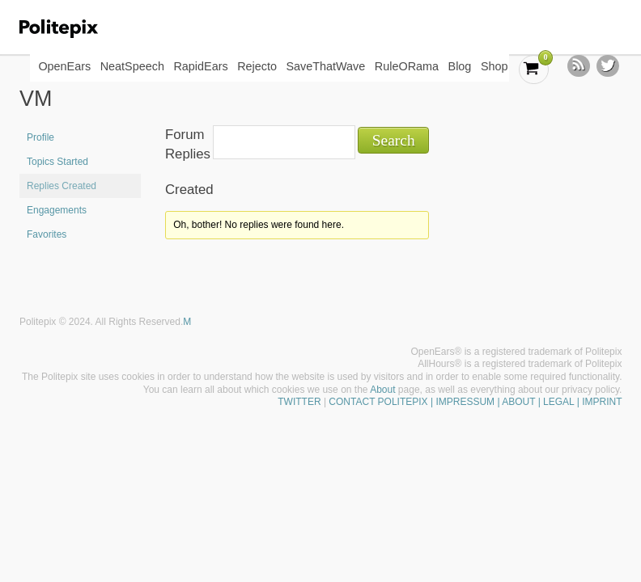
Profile (40, 137)
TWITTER (299, 401)
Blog (460, 66)
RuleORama (407, 66)
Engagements (57, 210)
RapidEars (200, 66)
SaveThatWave (325, 66)
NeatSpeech (132, 66)
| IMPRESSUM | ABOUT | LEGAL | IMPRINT (525, 401)
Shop (494, 66)
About (382, 389)
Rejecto (257, 66)
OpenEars (64, 66)
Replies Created (61, 186)
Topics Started (57, 161)
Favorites (46, 234)
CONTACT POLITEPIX (378, 401)
